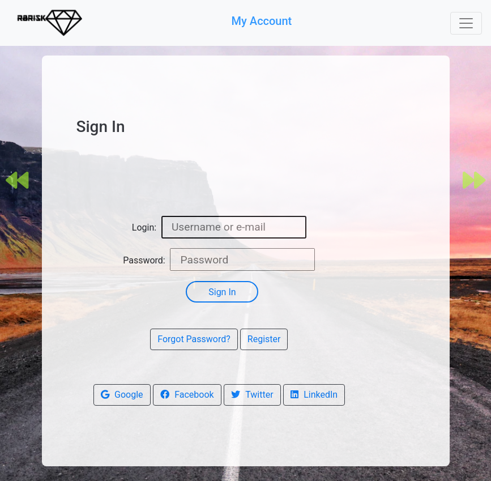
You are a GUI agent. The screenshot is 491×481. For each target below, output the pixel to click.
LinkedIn (314, 394)
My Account (263, 21)
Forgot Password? (193, 339)
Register (264, 339)
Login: (144, 227)
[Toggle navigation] (466, 23)
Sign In (222, 292)
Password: (144, 260)
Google (122, 394)
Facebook (187, 394)
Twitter (252, 394)
